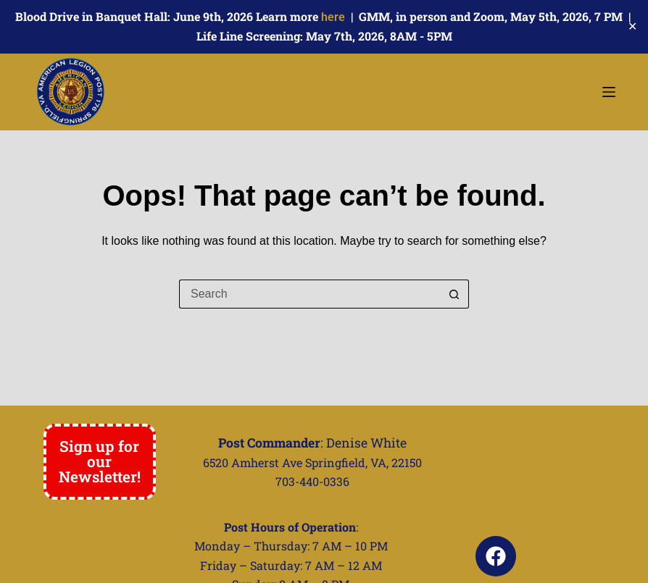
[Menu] (608, 91)
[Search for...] (309, 294)
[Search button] (454, 294)
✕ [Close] (632, 26)
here (333, 17)
